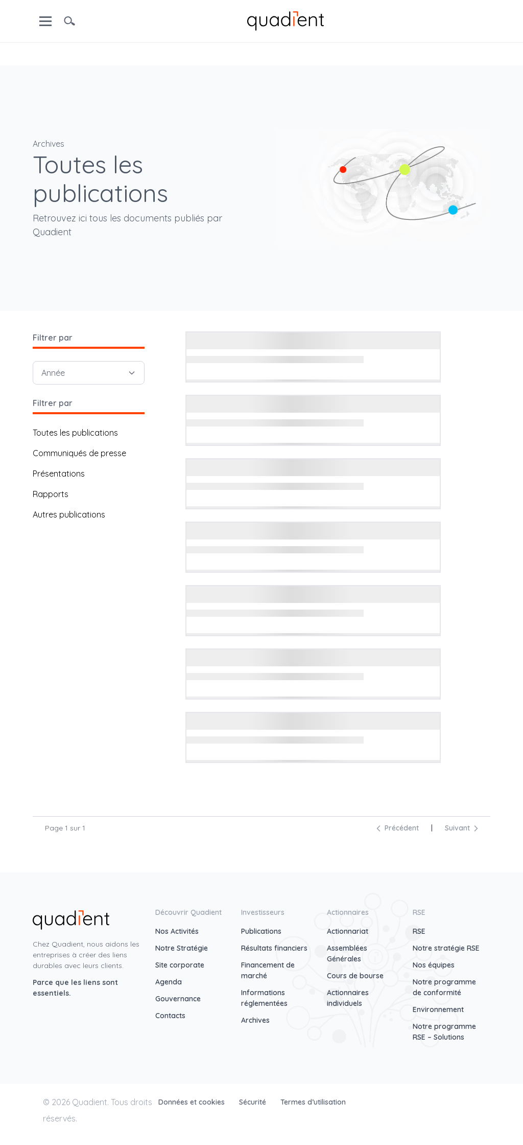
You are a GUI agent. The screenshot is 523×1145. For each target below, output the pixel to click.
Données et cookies (192, 1102)
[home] (285, 20)
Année (88, 373)
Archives (255, 1020)
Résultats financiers (274, 948)
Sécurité (253, 1102)
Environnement (438, 1009)
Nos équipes (434, 965)
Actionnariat (347, 931)
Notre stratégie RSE (446, 948)
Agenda (168, 981)
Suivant (461, 828)
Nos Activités (177, 931)
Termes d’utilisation (313, 1102)
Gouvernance (178, 998)
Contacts (170, 1015)
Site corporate (179, 965)
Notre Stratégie (181, 948)
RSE (419, 931)
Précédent (397, 828)
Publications (261, 931)
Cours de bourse (355, 975)
